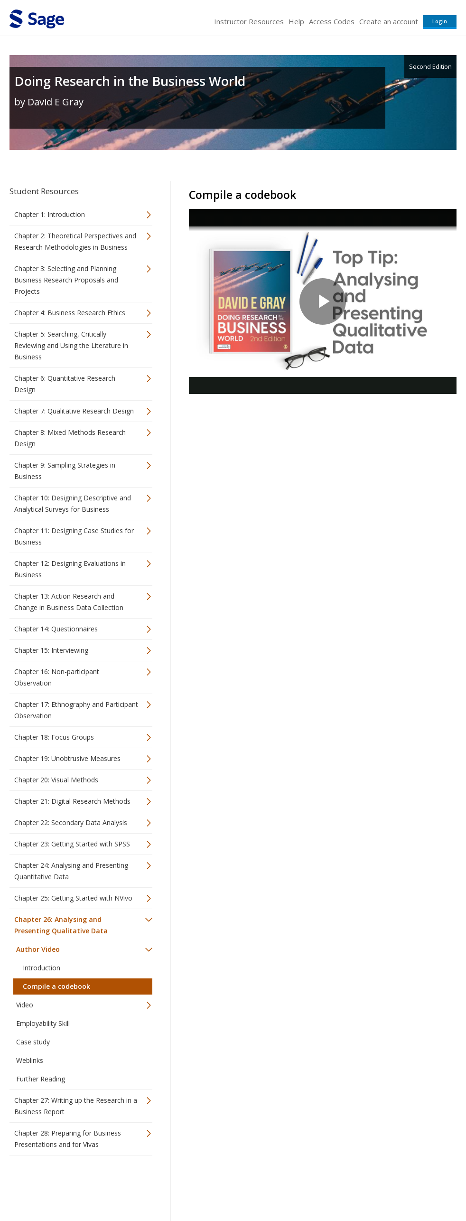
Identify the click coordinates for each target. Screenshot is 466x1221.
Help (296, 21)
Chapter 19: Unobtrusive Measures (67, 758)
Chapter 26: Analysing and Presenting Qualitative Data (61, 925)
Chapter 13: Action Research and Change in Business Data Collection (68, 602)
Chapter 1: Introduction (49, 214)
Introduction (41, 967)
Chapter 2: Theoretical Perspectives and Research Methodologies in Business (75, 241)
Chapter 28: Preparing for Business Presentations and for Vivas (67, 1138)
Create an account (388, 21)
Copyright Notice (341, 1185)
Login (439, 21)
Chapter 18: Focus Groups (54, 737)
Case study (33, 1041)
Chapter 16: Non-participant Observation (56, 677)
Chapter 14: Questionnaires (56, 628)
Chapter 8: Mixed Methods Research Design (70, 438)
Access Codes (331, 21)
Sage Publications (63, 1185)
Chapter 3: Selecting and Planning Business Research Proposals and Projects (66, 280)
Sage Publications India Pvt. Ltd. (147, 1185)
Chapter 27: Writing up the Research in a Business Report (75, 1106)
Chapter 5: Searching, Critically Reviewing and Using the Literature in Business (71, 345)
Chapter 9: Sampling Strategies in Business (64, 470)
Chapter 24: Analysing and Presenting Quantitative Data (71, 871)
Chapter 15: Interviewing (51, 650)
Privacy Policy (394, 1185)
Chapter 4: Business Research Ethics (69, 312)
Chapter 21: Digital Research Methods (72, 801)
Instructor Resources (249, 21)
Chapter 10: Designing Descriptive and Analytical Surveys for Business (72, 503)
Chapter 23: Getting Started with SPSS (72, 843)
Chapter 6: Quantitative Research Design (64, 384)
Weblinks (29, 1060)
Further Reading (40, 1078)
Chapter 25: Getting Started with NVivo (73, 897)
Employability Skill (43, 1023)
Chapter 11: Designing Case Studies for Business (74, 536)
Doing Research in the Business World (129, 81)
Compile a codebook (56, 986)
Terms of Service (283, 1185)
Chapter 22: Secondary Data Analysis (70, 822)
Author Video (38, 949)
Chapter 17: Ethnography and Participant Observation (76, 710)
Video (24, 1004)
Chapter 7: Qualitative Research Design (74, 410)
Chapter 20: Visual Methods (56, 779)
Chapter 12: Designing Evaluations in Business (70, 569)
